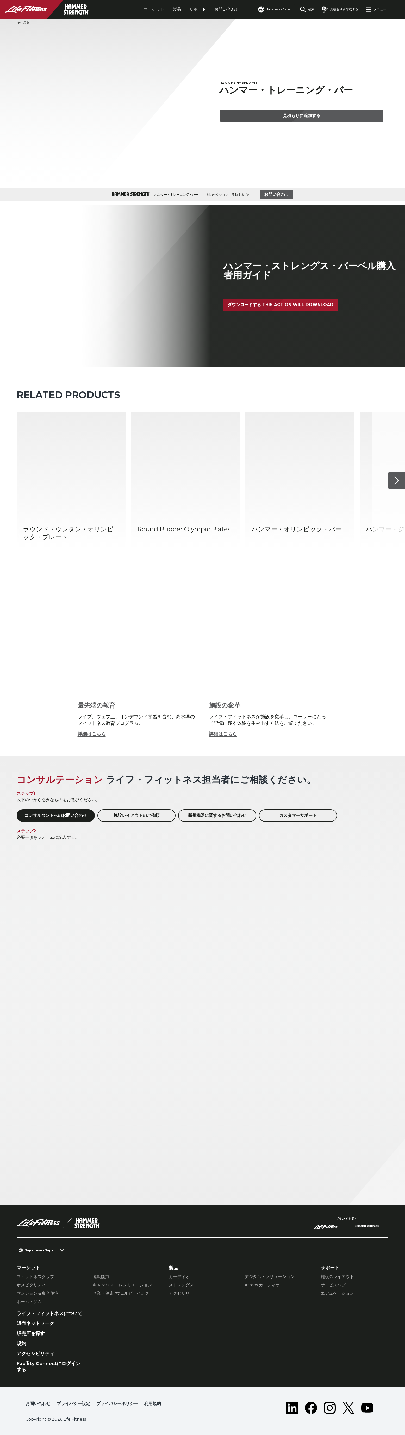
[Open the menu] (375, 9)
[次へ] (396, 480)
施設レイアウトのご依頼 (136, 815)
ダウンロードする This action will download (280, 304)
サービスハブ (333, 1284)
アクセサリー (181, 1293)
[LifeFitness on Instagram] (329, 1408)
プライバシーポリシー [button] (117, 1403)
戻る (23, 23)
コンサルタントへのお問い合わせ (55, 815)
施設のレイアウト (337, 1276)
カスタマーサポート (298, 815)
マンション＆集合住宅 (37, 1293)
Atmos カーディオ (262, 1284)
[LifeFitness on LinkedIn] (292, 1408)
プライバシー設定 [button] (73, 1403)
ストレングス (181, 1284)
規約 (21, 1343)
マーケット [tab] (154, 9)
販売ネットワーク (35, 1323)
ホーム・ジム (29, 1301)
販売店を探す (31, 1333)
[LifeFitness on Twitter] (348, 1408)
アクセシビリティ (35, 1354)
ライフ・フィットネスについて (49, 1313)
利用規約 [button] (152, 1403)
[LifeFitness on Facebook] (311, 1408)
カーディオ (179, 1276)
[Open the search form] (307, 9)
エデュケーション (337, 1293)
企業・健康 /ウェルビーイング (121, 1293)
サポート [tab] (197, 9)
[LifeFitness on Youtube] (367, 1408)
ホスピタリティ (31, 1284)
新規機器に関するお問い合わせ (217, 815)
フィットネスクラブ (35, 1276)
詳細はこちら (92, 734)
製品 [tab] (177, 9)
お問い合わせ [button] (38, 1403)
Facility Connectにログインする (48, 1366)
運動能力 (101, 1276)
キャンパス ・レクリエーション (122, 1284)
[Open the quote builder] (340, 9)
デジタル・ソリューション (270, 1276)
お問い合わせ (226, 9)
